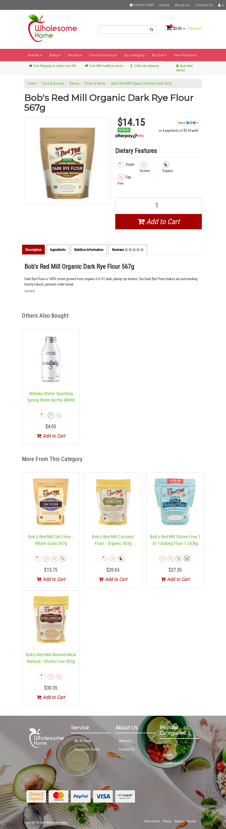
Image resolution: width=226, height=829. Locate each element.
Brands (35, 55)
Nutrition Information (88, 250)
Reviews (128, 250)
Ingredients (58, 250)
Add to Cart (159, 221)
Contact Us (204, 5)
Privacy (167, 821)
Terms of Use (152, 821)
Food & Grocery (103, 55)
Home (164, 5)
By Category (135, 55)
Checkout (194, 28)
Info (141, 136)
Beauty (75, 55)
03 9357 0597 (142, 5)
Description (33, 250)
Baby (55, 55)
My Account (83, 741)
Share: (188, 123)
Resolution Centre (87, 749)
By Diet (159, 55)
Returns (179, 821)
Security (191, 821)
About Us (182, 5)
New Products (185, 55)
